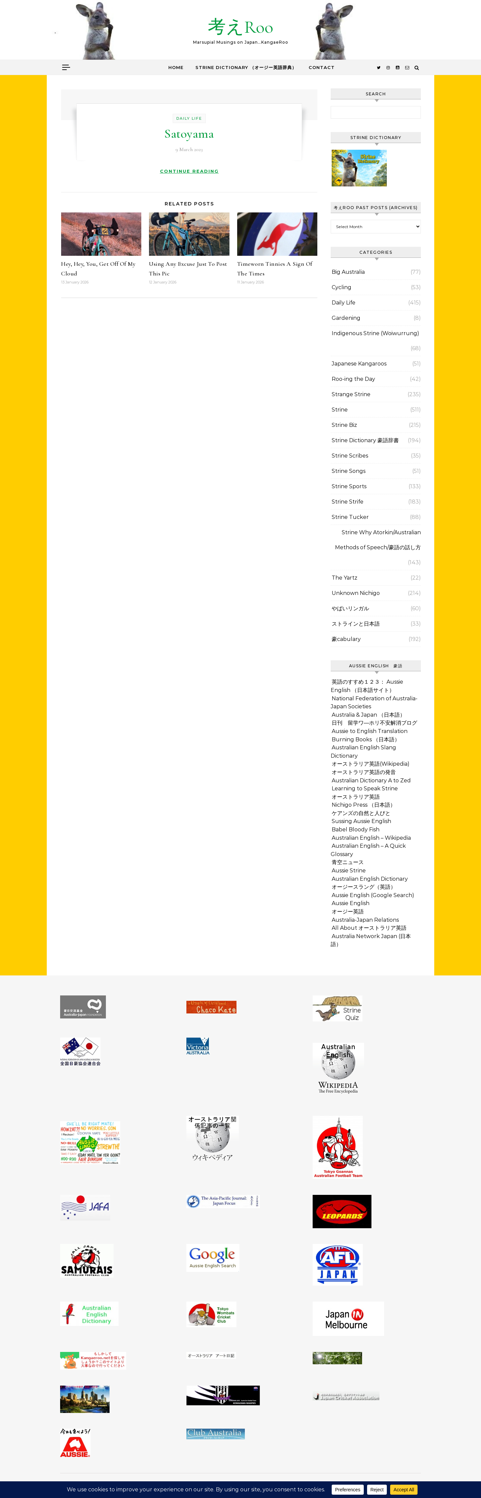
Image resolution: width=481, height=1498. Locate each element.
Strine (340, 410)
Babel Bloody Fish (355, 829)
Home (175, 67)
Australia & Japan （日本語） (368, 715)
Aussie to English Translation (370, 731)
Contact (322, 67)
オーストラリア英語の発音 (364, 772)
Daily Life (189, 118)
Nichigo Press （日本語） (363, 805)
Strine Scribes (350, 456)
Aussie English (350, 903)
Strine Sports (349, 486)
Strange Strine (351, 394)
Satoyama (189, 133)
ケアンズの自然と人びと (361, 813)
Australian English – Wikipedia (371, 838)
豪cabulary (346, 639)
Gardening (346, 318)
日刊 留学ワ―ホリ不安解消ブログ (374, 723)
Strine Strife (347, 502)
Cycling (341, 287)
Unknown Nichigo (356, 593)
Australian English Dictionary (370, 879)
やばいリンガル (350, 608)
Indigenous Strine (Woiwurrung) (375, 333)
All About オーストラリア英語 (369, 928)
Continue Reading (189, 171)
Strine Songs (348, 471)
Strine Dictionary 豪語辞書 (365, 440)
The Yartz (344, 578)
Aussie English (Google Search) (373, 895)
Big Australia (348, 272)
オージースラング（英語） (364, 887)
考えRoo (240, 27)
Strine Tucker (350, 517)
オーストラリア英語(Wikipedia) (371, 764)
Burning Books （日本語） (366, 739)
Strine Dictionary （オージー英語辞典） (246, 67)
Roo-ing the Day (353, 379)
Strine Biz (344, 425)
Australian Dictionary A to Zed (371, 780)
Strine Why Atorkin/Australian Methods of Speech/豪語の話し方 (378, 540)
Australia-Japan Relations (365, 920)
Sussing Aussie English (361, 821)
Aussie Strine (349, 870)
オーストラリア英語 (356, 797)
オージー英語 (348, 911)
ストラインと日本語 (356, 624)
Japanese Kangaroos (359, 363)
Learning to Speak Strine (365, 788)
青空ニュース (348, 862)
